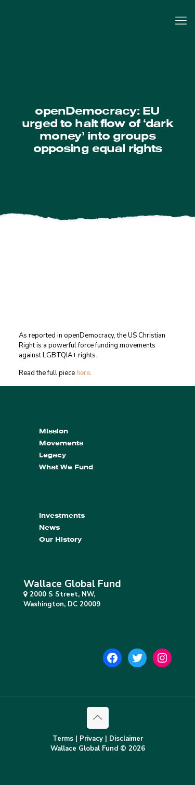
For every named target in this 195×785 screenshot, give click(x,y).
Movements (61, 443)
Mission (53, 431)
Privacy (91, 738)
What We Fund (66, 467)
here (83, 373)
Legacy (52, 455)
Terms (63, 738)
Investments (62, 515)
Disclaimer (126, 738)
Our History (60, 539)
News (49, 527)
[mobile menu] (181, 21)
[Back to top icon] (98, 718)
